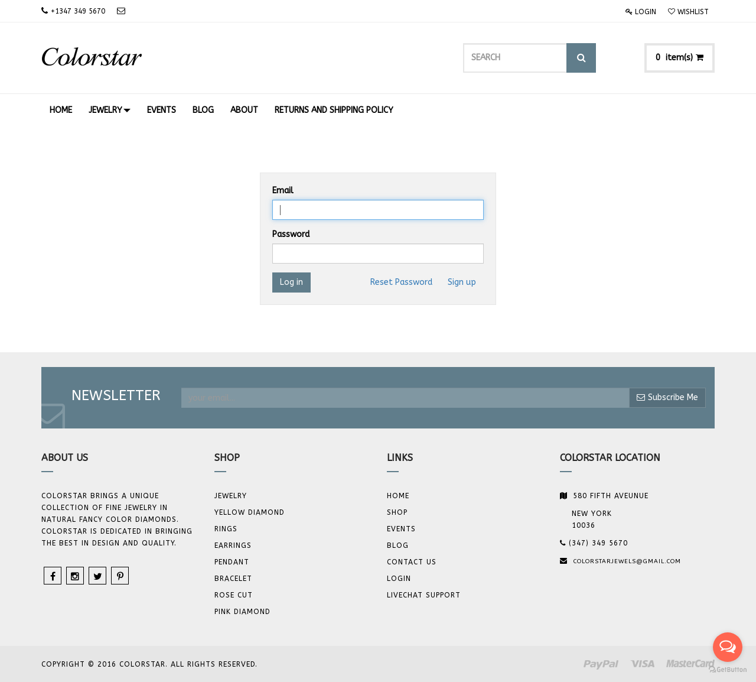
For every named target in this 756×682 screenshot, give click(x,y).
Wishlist (688, 12)
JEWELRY (230, 496)
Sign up (462, 282)
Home (398, 496)
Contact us (411, 562)
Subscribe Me (667, 397)
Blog (398, 545)
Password (290, 234)
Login (640, 12)
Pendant (231, 562)
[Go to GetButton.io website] (728, 670)
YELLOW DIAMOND (249, 512)
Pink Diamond (242, 612)
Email (283, 191)
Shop (397, 512)
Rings (225, 529)
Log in (291, 282)
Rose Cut (233, 595)
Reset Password (401, 282)
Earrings (233, 545)
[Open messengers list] (727, 647)
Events (401, 529)
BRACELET (233, 578)
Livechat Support (424, 595)
